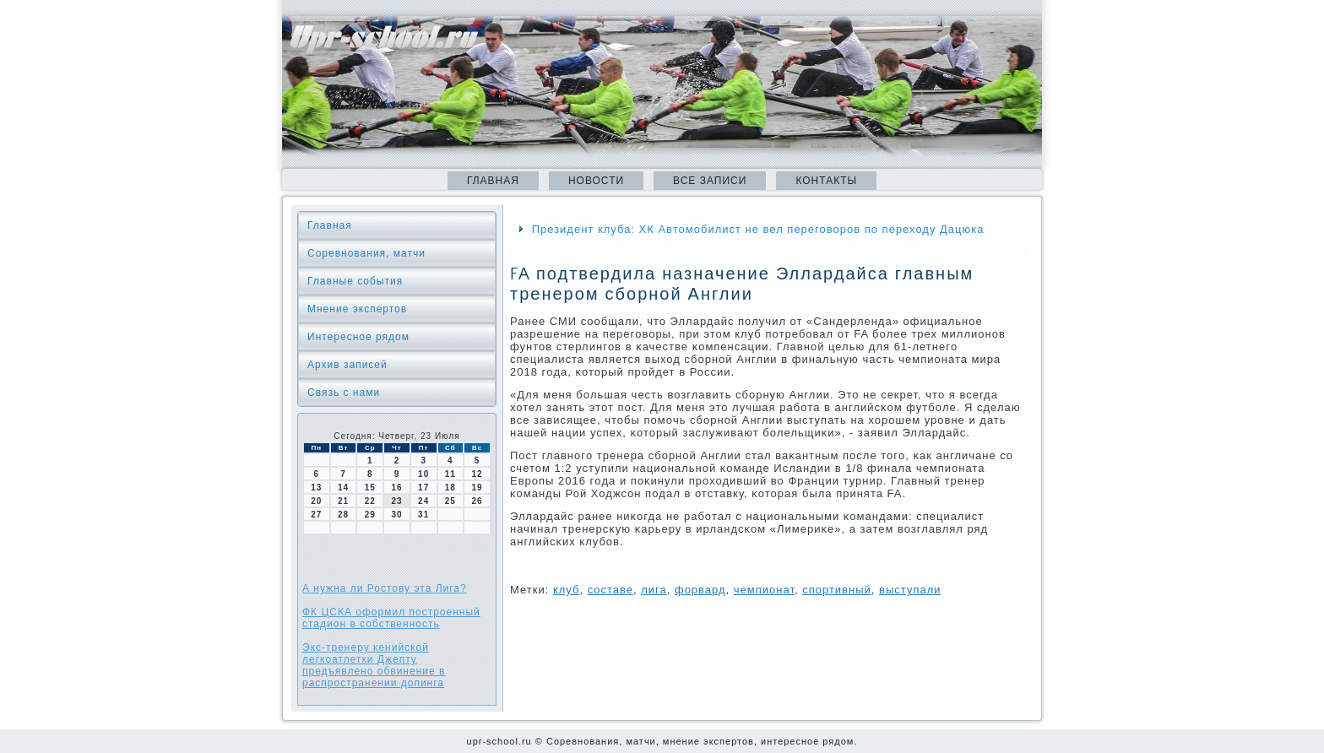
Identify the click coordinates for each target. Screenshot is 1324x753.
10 (423, 474)
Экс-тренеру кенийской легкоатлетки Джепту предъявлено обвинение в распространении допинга (373, 665)
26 (477, 501)
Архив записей (347, 365)
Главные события (355, 281)
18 (450, 487)
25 (450, 501)
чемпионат (764, 589)
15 (370, 487)
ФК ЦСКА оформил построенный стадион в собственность (391, 618)
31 (423, 514)
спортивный (836, 589)
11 (450, 474)
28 (343, 514)
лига (654, 589)
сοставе (610, 589)
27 (316, 514)
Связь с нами (343, 392)
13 (316, 487)
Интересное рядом (358, 337)
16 (396, 487)
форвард (700, 589)
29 (370, 514)
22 (370, 501)
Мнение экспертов (357, 309)
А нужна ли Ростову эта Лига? (384, 588)
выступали (910, 589)
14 (343, 487)
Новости (596, 181)
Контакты (826, 181)
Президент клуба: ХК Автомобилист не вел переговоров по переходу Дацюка (758, 229)
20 (316, 501)
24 (423, 501)
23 (396, 501)
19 (477, 487)
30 (396, 514)
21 (343, 501)
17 (423, 487)
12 (477, 474)
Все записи (709, 181)
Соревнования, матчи (366, 253)
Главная (493, 181)
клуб (566, 589)
